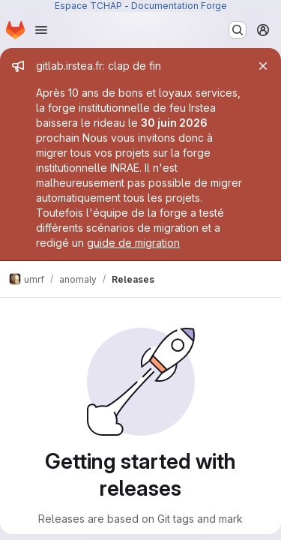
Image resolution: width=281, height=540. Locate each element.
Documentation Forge (179, 5)
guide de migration (133, 242)
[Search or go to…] (238, 30)
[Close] (263, 66)
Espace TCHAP (88, 5)
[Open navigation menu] (41, 30)
